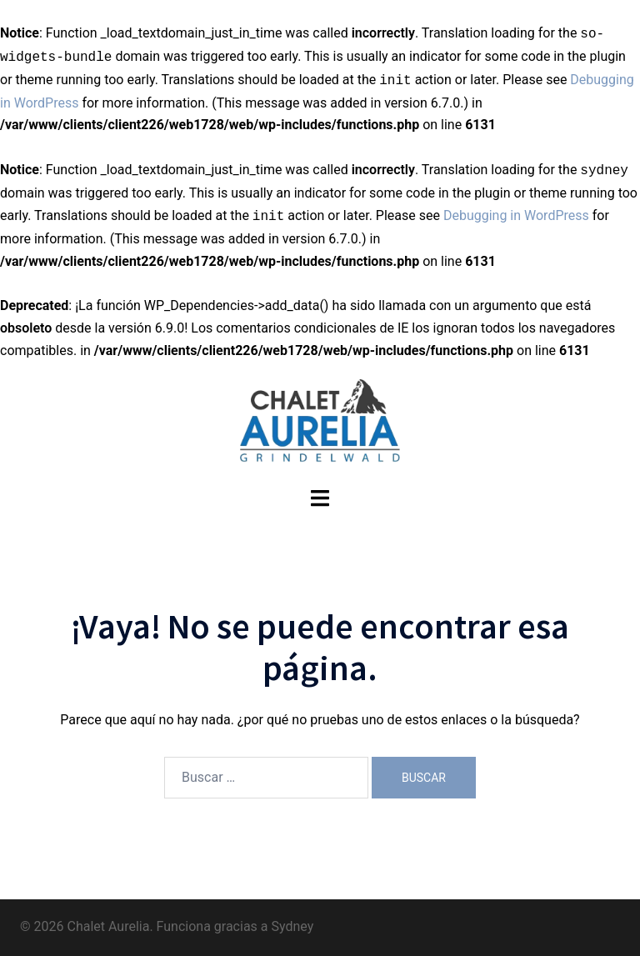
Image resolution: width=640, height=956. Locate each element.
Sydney (292, 926)
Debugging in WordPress (516, 216)
